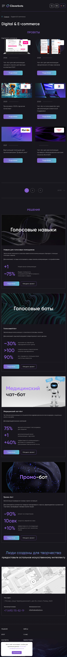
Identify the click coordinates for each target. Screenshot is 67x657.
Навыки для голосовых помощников (19, 250)
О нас (26, 634)
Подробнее (13, 73)
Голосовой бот (10, 328)
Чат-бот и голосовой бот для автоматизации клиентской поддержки (48, 109)
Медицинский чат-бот (13, 411)
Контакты (5, 640)
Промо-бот (8, 497)
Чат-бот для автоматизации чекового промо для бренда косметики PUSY (14, 65)
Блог (3, 634)
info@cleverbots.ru (36, 610)
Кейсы (26, 629)
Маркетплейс (28, 640)
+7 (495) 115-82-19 (14, 610)
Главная (6, 16)
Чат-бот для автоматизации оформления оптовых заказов (48, 64)
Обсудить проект (29, 283)
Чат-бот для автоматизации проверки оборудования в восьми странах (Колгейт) (50, 152)
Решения (4, 629)
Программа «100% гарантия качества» (14, 107)
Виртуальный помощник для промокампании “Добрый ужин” (15, 151)
